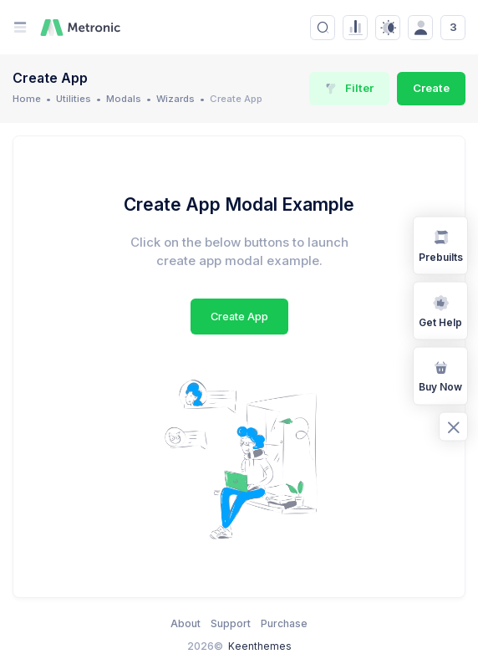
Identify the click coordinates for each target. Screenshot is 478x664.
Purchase (284, 623)
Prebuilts (441, 244)
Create (431, 87)
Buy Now (440, 374)
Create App (239, 316)
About (185, 623)
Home (27, 99)
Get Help (440, 309)
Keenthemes (260, 646)
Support (231, 623)
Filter (349, 87)
